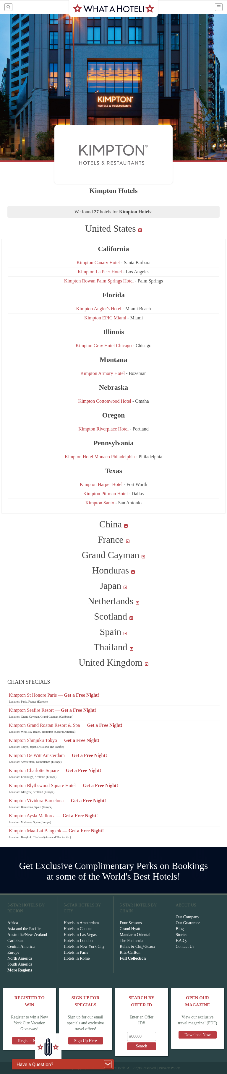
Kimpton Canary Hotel (99, 262)
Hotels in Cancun (78, 929)
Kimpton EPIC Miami (105, 317)
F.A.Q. (181, 940)
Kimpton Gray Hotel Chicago (104, 345)
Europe (13, 952)
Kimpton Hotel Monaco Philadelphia (100, 456)
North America (19, 958)
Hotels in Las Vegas (80, 934)
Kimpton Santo (99, 502)
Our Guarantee (188, 923)
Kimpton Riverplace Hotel (104, 428)
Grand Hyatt (130, 929)
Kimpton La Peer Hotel (100, 271)
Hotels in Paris (76, 952)
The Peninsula (131, 940)
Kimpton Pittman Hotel (105, 493)
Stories (181, 934)
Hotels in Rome (77, 958)
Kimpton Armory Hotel (102, 373)
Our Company (188, 917)
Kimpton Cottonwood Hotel (104, 401)
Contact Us (185, 946)
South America (19, 964)
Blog (180, 929)
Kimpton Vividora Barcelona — (57, 800)
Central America (21, 946)
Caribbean (16, 940)
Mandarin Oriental (135, 934)
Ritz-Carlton (130, 952)
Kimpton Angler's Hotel (99, 308)
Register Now (29, 1041)
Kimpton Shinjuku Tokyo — (54, 740)
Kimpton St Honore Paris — (54, 695)
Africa (12, 923)
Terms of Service (59, 1068)
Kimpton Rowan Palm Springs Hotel (99, 280)
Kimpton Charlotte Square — (55, 770)
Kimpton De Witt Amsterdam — (58, 755)
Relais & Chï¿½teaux (137, 946)
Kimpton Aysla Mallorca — (53, 815)
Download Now (197, 1035)
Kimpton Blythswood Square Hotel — (63, 785)
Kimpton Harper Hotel (101, 484)
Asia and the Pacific (23, 929)
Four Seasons (131, 923)
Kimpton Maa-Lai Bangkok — (56, 830)
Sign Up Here (85, 1041)
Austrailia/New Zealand (27, 934)
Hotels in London (78, 940)
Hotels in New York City (84, 946)
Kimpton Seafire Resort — (52, 710)
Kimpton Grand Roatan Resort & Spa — (65, 725)
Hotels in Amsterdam (81, 923)
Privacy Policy (169, 1068)
